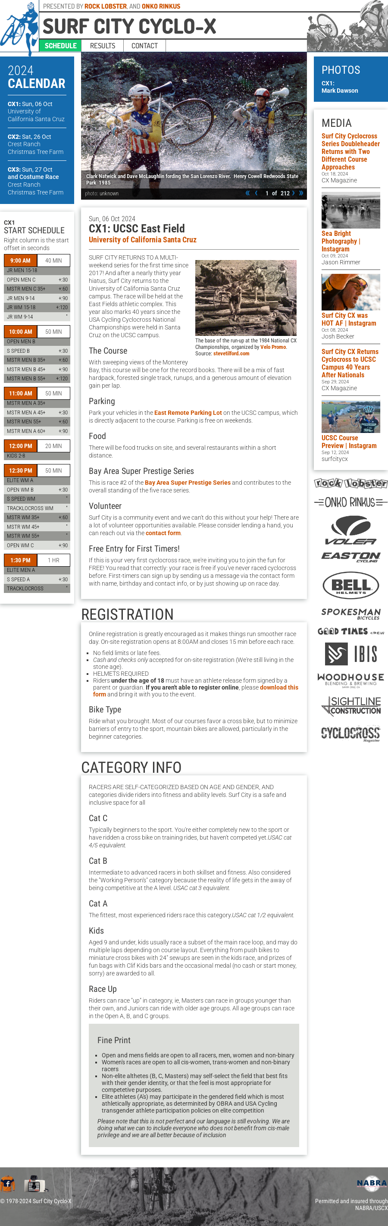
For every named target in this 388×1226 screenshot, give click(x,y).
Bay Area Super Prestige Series (188, 482)
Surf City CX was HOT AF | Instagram (349, 319)
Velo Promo (273, 347)
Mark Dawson (340, 90)
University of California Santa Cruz (143, 239)
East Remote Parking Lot (188, 412)
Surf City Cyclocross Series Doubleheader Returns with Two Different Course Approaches (351, 151)
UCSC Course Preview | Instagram (349, 442)
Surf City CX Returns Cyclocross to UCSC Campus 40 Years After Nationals (350, 363)
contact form (163, 533)
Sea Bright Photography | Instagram (341, 241)
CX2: (29, 136)
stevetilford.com (231, 353)
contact (144, 45)
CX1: (30, 103)
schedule (61, 45)
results (102, 45)
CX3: (30, 169)
